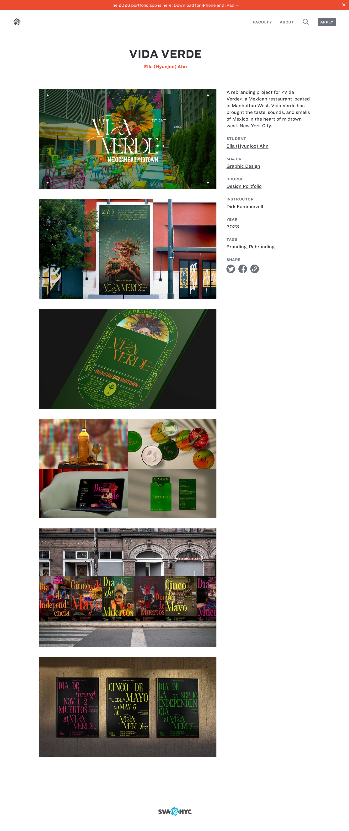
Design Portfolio (244, 186)
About (287, 22)
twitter (230, 269)
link (254, 269)
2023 (232, 226)
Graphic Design (243, 166)
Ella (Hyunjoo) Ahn (165, 66)
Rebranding (261, 246)
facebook (242, 269)
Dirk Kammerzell (244, 206)
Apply (326, 22)
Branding (236, 246)
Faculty (262, 22)
